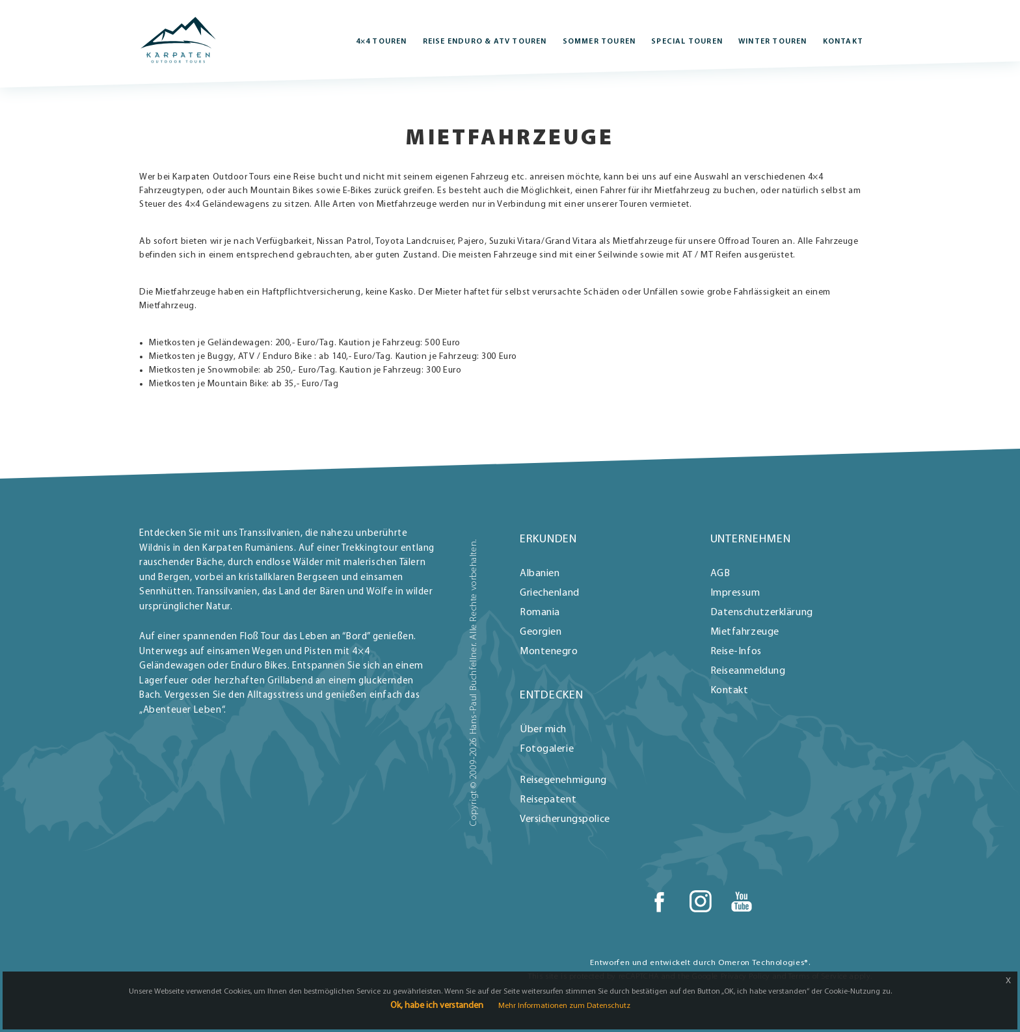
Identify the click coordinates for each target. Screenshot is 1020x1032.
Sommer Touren (599, 42)
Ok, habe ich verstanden (436, 1006)
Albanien (539, 573)
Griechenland (550, 593)
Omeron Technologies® (763, 963)
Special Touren (687, 42)
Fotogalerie (547, 749)
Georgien (540, 632)
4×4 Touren (381, 42)
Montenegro (549, 651)
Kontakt (843, 42)
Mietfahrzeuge (744, 632)
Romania (540, 612)
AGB (720, 573)
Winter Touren (772, 42)
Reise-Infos (736, 651)
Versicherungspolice (565, 819)
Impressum (735, 593)
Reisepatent (548, 800)
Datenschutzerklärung (761, 612)
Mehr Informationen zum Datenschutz (564, 1006)
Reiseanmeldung (748, 671)
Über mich (543, 729)
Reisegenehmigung (563, 780)
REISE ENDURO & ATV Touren (485, 42)
